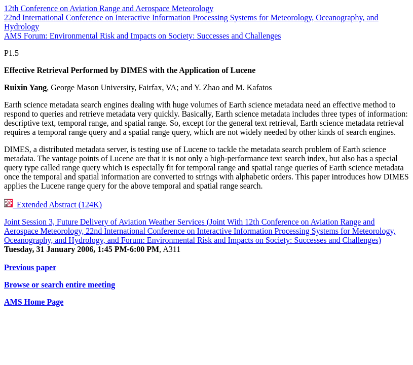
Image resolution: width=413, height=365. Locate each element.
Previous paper (30, 267)
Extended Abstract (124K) (53, 204)
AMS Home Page (33, 302)
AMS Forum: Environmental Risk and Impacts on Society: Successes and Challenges (142, 35)
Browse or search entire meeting (59, 284)
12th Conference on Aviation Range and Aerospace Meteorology (108, 8)
